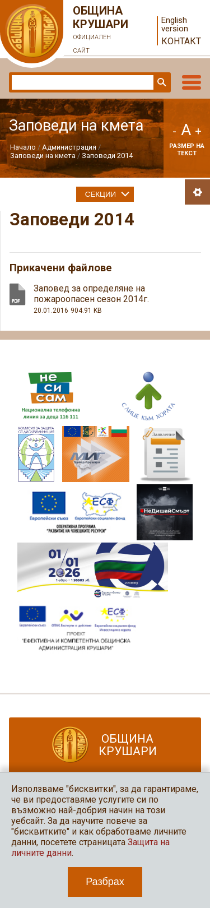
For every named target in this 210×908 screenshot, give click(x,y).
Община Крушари (101, 31)
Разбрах (105, 881)
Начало (23, 147)
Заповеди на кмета (43, 155)
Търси (160, 82)
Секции (100, 194)
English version (174, 24)
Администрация (69, 147)
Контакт (181, 41)
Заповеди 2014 (107, 155)
